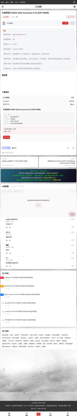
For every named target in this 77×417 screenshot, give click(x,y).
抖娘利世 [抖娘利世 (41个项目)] (25, 389)
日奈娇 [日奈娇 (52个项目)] (31, 389)
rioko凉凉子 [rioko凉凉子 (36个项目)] (65, 383)
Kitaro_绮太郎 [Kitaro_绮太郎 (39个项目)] (33, 383)
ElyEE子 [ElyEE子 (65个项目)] (17, 383)
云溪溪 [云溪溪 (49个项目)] (36, 386)
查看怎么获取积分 (52, 222)
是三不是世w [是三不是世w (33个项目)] (45, 389)
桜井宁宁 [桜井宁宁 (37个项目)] (52, 389)
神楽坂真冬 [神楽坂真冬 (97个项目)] (32, 392)
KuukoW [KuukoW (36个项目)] (41, 383)
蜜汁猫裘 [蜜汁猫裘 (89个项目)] (49, 392)
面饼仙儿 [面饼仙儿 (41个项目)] (37, 395)
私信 (72, 23)
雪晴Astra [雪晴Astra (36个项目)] (15, 395)
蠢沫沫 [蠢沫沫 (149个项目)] (55, 392)
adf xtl (8, 281)
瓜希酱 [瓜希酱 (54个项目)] (25, 392)
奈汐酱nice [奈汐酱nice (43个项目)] (68, 386)
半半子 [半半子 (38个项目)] (53, 386)
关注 (65, 23)
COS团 (43, 403)
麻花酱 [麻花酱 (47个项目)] (44, 395)
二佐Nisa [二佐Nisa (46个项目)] (30, 386)
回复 (73, 276)
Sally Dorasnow (18, 34)
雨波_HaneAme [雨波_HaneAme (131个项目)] (6, 395)
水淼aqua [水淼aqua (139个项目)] (64, 389)
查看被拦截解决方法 (49, 226)
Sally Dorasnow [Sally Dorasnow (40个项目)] (6, 386)
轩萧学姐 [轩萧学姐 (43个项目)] (61, 392)
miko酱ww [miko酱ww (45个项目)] (47, 383)
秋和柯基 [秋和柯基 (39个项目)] (39, 392)
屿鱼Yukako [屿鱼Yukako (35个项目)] (18, 389)
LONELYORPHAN (11, 268)
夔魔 (7, 294)
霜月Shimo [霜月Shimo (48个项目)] (31, 395)
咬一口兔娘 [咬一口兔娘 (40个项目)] (60, 386)
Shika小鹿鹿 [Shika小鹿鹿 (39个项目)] (15, 386)
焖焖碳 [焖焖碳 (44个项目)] (20, 392)
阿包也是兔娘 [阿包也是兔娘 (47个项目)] (68, 392)
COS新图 (5, 17)
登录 (9, 180)
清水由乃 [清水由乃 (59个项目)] (14, 392)
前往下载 (70, 17)
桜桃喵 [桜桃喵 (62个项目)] (58, 389)
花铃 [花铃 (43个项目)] (44, 392)
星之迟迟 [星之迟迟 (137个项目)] (37, 389)
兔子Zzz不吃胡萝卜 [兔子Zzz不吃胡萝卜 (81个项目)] (45, 386)
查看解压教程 (57, 228)
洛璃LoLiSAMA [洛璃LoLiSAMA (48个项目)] (6, 392)
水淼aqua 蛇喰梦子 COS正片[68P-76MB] (14, 210)
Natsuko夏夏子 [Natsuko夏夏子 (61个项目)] (56, 383)
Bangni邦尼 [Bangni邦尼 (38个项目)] (5, 383)
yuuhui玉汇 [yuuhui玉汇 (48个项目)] (23, 386)
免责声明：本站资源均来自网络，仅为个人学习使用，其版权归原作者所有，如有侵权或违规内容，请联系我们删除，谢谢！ (38, 406)
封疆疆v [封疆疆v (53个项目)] (4, 389)
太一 (7, 307)
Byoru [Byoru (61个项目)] (11, 383)
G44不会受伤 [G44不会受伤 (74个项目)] (24, 383)
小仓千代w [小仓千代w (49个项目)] (11, 389)
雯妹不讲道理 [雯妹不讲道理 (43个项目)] (22, 395)
